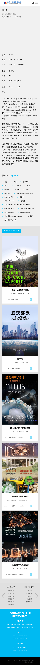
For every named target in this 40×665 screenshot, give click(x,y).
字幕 (3, 60)
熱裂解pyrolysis (24, 212)
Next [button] (36, 595)
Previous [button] (3, 595)
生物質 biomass (8, 208)
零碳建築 (6, 193)
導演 (3, 87)
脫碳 (25, 189)
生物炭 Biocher (8, 212)
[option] (20, 33)
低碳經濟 (17, 185)
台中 (8, 627)
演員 (3, 92)
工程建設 (29, 591)
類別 (3, 81)
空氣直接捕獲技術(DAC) (23, 193)
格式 (3, 64)
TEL (14, 636)
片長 (3, 76)
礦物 (14, 182)
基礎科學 (11, 599)
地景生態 (11, 591)
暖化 (27, 185)
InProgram (20, 662)
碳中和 (16, 189)
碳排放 (5, 185)
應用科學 (11, 604)
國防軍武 (29, 602)
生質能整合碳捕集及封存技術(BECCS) (16, 204)
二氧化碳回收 (7, 197)
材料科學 (11, 602)
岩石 (4, 182)
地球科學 (24, 182)
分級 (3, 71)
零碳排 (21, 201)
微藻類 (29, 216)
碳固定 (20, 197)
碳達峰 (5, 189)
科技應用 (29, 599)
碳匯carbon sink (8, 201)
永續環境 (11, 593)
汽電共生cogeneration (26, 208)
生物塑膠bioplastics (9, 220)
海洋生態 (11, 596)
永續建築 (29, 593)
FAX (14, 638)
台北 (8, 624)
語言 (3, 55)
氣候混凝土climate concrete (12, 216)
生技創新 (29, 596)
